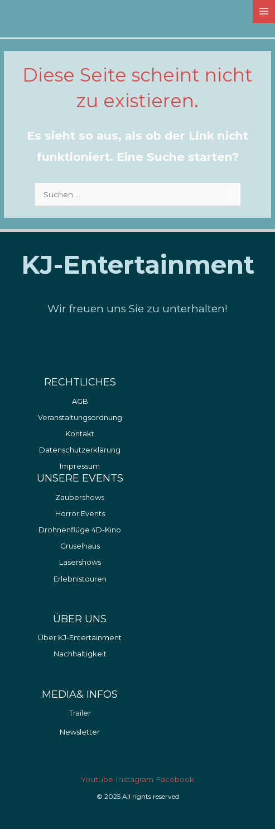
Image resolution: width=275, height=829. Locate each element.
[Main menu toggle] (264, 11)
